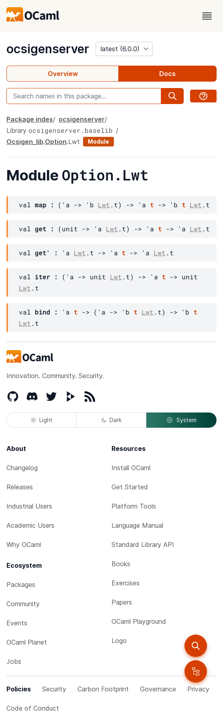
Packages (20, 585)
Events (16, 623)
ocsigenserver (47, 49)
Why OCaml (23, 545)
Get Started (130, 487)
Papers (122, 602)
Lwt (74, 142)
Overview (63, 74)
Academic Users (30, 525)
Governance (158, 689)
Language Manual (137, 525)
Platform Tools (134, 506)
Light (41, 420)
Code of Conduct (32, 708)
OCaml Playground (139, 621)
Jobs (13, 661)
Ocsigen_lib (24, 142)
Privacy (198, 689)
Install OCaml (131, 468)
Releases (19, 487)
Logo (119, 641)
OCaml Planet (26, 642)
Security (54, 689)
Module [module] (98, 141)
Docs (167, 74)
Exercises (126, 583)
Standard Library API (143, 545)
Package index (29, 119)
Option (56, 142)
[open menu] (207, 16)
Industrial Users (29, 506)
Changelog (22, 468)
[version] (124, 49)
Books (121, 564)
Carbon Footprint (103, 689)
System (181, 420)
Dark (111, 420)
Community (23, 604)
